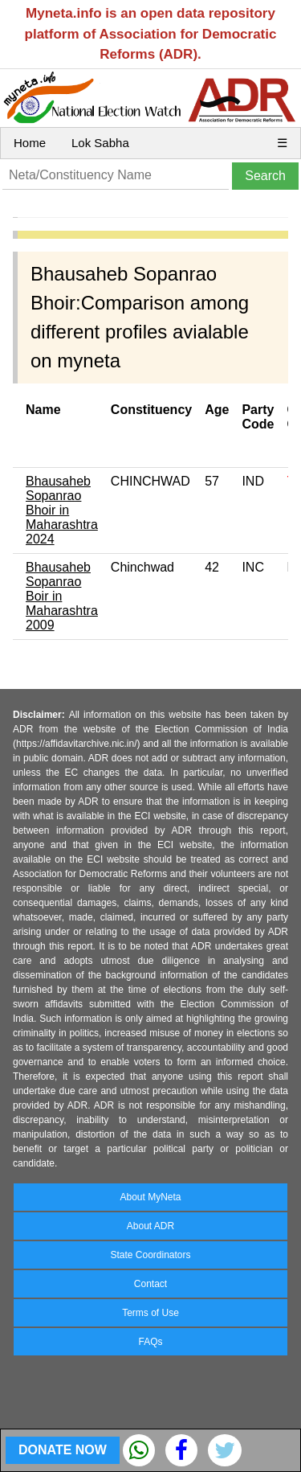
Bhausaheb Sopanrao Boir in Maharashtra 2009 (62, 596)
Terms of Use (150, 1312)
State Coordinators (150, 1255)
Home (30, 143)
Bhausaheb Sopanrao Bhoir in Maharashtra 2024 (62, 510)
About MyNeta (150, 1197)
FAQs (150, 1341)
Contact (150, 1284)
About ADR (150, 1226)
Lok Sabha (100, 143)
